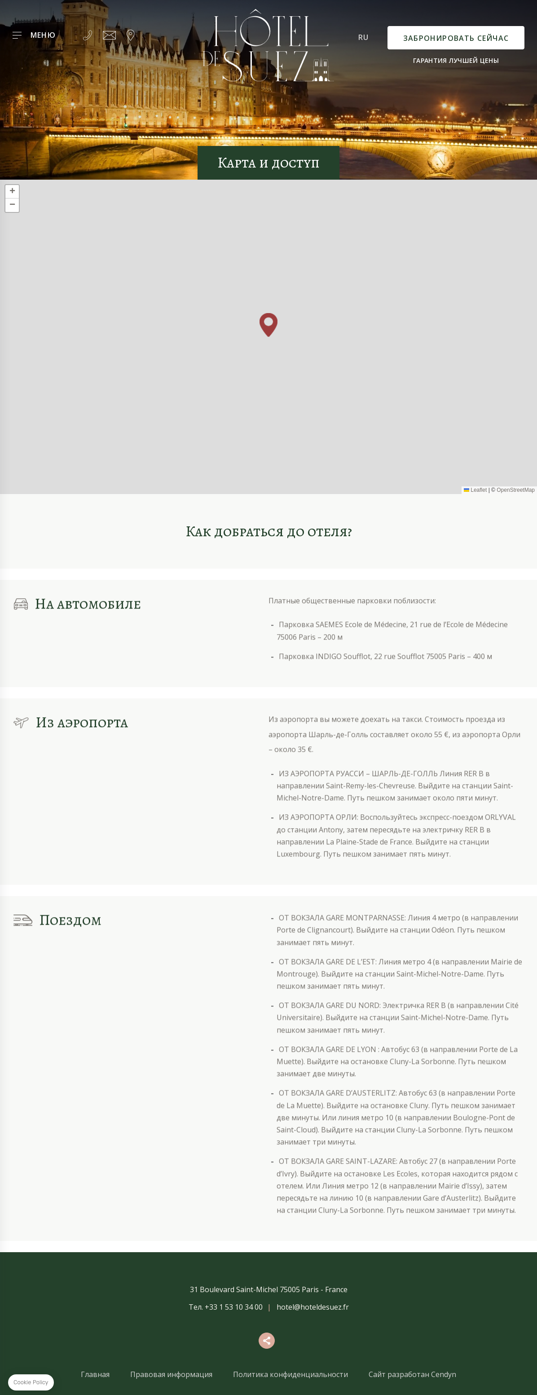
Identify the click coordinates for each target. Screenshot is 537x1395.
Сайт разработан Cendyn (412, 1374)
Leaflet (475, 490)
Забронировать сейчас (456, 38)
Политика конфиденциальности (290, 1374)
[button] (268, 325)
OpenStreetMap (516, 490)
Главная (95, 1374)
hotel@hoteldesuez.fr (313, 1307)
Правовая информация (171, 1374)
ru (363, 37)
